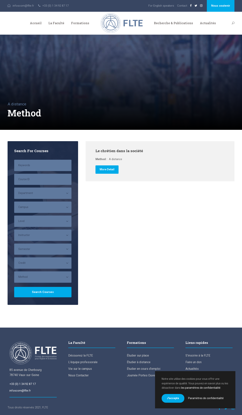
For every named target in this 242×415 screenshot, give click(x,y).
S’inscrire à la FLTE (197, 355)
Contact (182, 5)
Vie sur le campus (80, 369)
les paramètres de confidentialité (200, 387)
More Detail (107, 169)
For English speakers (161, 5)
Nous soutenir (220, 5)
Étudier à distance (138, 362)
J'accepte (173, 398)
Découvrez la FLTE (80, 355)
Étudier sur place (138, 355)
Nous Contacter (78, 375)
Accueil (36, 23)
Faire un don (193, 362)
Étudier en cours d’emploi (143, 369)
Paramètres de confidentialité (206, 398)
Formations (80, 23)
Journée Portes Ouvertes (143, 375)
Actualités (208, 23)
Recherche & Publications (173, 23)
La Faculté (56, 23)
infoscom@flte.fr (20, 390)
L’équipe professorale (83, 362)
